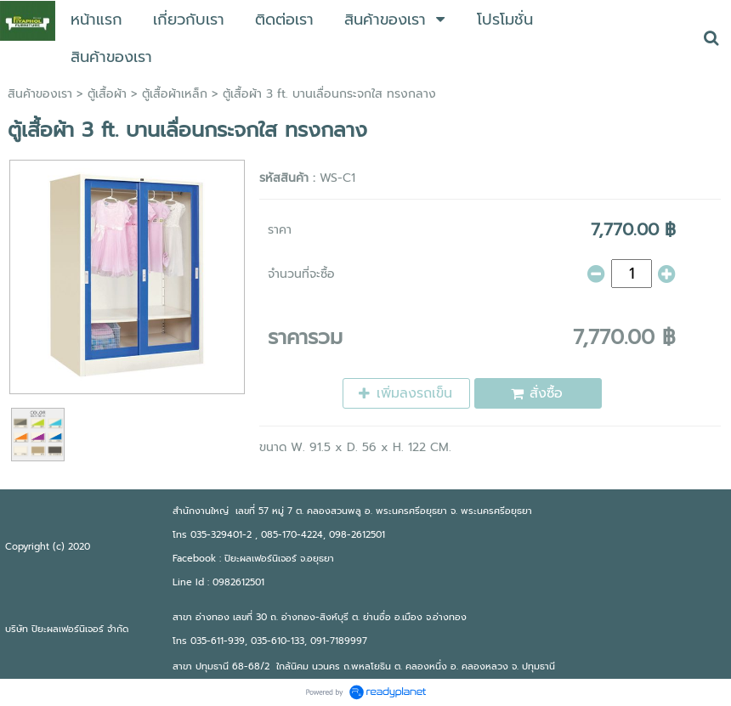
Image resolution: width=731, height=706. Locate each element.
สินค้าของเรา (40, 94)
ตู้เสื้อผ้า (107, 94)
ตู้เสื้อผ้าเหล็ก (174, 94)
